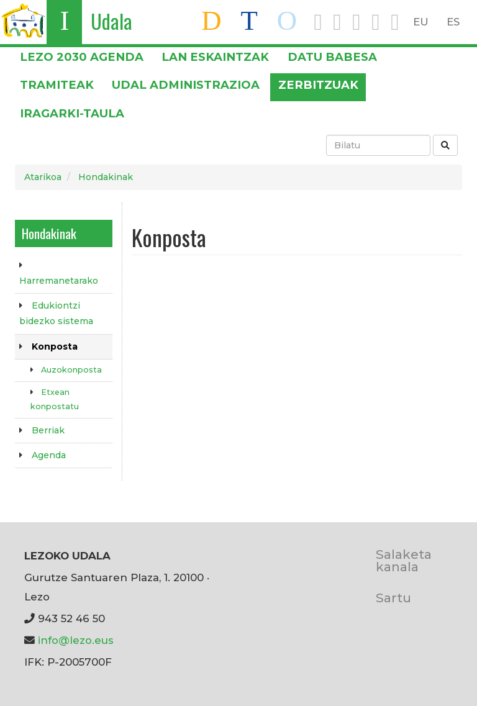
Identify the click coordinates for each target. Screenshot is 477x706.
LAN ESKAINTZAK (215, 57)
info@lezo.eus (76, 640)
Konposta (55, 346)
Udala (111, 20)
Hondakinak (105, 177)
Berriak (48, 430)
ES (453, 22)
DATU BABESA (332, 57)
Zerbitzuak (318, 85)
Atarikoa (42, 177)
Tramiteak (57, 85)
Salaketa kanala (404, 560)
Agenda (49, 455)
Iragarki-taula (72, 113)
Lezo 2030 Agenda (81, 57)
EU (421, 22)
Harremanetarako (58, 280)
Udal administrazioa (186, 85)
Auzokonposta (71, 369)
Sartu (393, 597)
